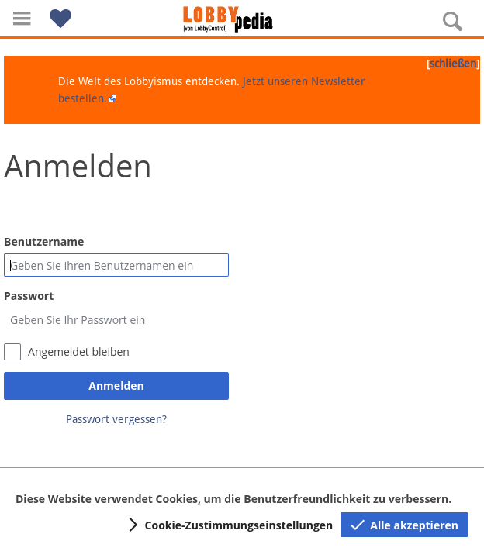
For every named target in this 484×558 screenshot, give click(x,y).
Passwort (29, 295)
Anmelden (115, 385)
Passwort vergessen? (116, 419)
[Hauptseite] (242, 19)
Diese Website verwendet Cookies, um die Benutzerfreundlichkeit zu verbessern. (233, 498)
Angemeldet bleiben (79, 351)
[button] (21, 18)
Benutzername (44, 241)
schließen (453, 63)
